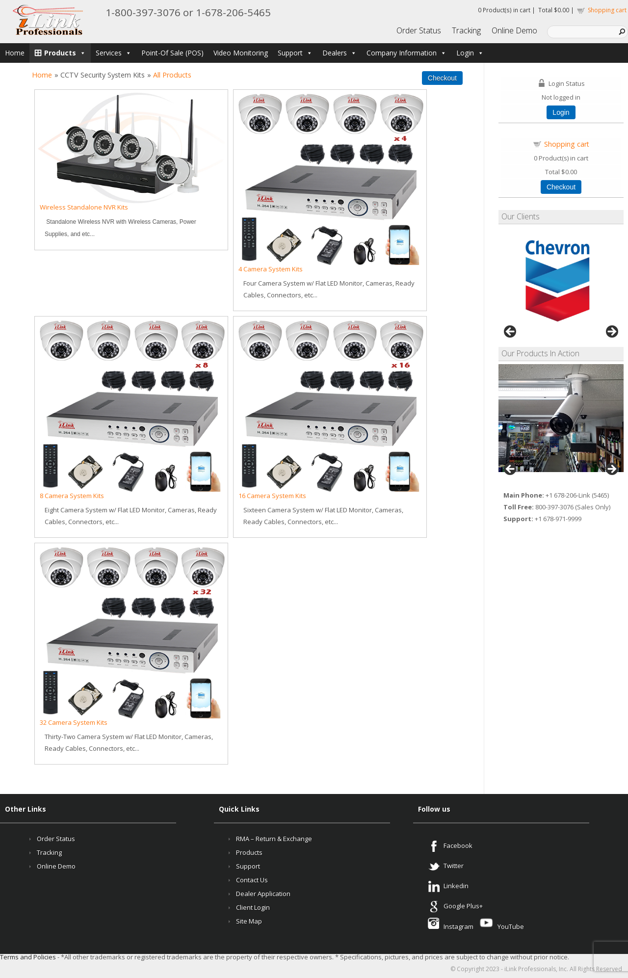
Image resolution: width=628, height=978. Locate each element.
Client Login (253, 907)
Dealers (339, 52)
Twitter (454, 865)
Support (295, 52)
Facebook (458, 845)
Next (611, 332)
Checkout (561, 187)
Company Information (406, 52)
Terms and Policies (28, 956)
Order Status (418, 30)
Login (470, 52)
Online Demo (514, 30)
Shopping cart (607, 10)
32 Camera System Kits (73, 722)
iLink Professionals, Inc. (536, 969)
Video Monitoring (240, 52)
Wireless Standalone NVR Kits (84, 207)
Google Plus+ (463, 905)
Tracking (466, 30)
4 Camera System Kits (270, 268)
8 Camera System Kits (72, 495)
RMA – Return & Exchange (274, 838)
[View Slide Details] (561, 418)
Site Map (249, 921)
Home (15, 52)
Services (113, 52)
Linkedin (456, 885)
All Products (172, 74)
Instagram (456, 926)
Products (65, 52)
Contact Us (252, 879)
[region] (561, 281)
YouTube (510, 926)
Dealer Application (263, 893)
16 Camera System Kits (272, 495)
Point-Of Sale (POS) (172, 52)
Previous (510, 332)
